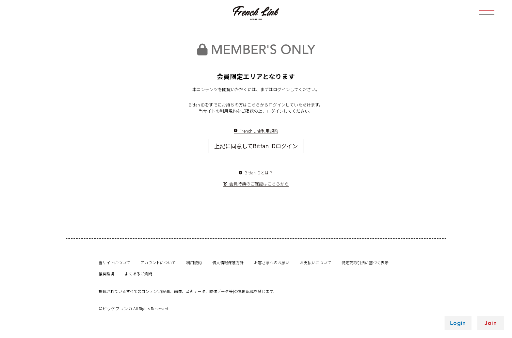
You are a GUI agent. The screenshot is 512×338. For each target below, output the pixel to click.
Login (458, 323)
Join (491, 323)
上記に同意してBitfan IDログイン (256, 146)
